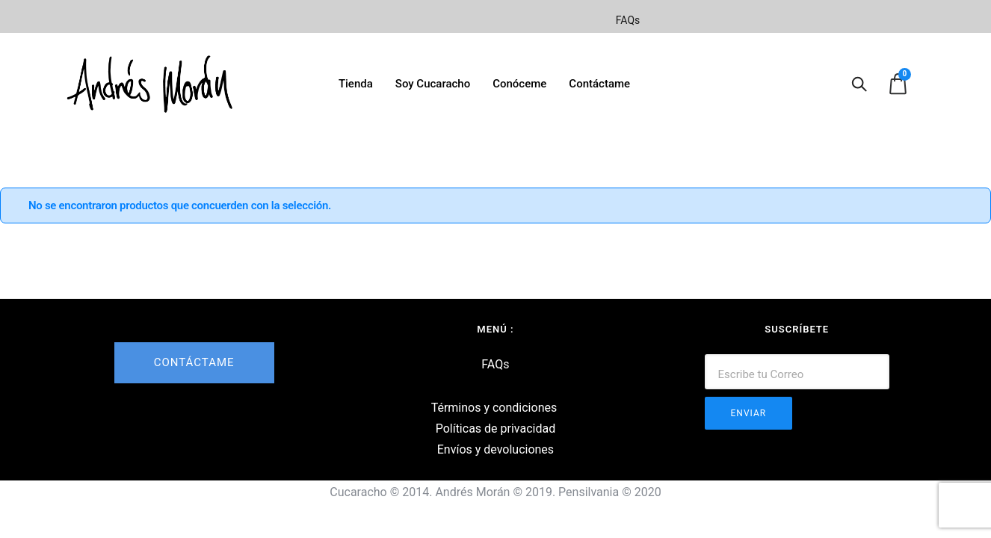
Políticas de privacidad (496, 428)
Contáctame (599, 83)
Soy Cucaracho (432, 83)
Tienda (356, 83)
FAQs (628, 20)
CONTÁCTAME (194, 362)
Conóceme (519, 83)
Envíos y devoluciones (495, 449)
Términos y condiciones (494, 408)
